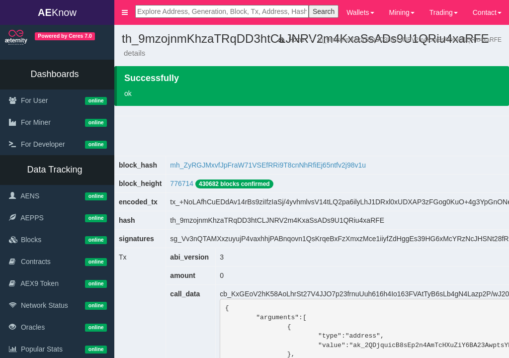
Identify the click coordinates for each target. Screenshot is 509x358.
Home (291, 39)
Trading (443, 12)
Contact (487, 12)
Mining (402, 12)
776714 (181, 183)
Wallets (360, 12)
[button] (124, 12)
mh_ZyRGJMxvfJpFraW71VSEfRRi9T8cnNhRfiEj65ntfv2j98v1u (268, 165)
